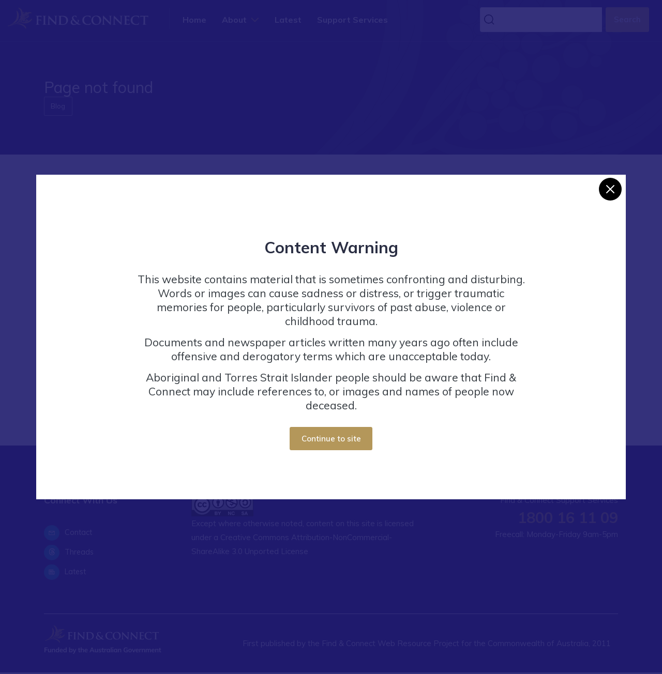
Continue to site (331, 438)
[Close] (610, 189)
